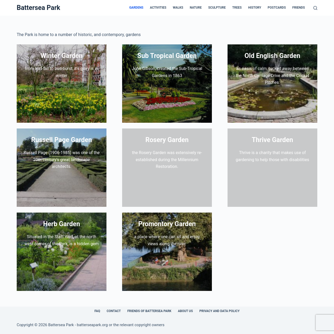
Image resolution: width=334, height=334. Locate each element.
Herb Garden (61, 224)
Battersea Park (38, 7)
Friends (298, 7)
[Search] (315, 8)
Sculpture (217, 7)
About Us (185, 311)
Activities (158, 7)
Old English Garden (272, 56)
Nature (196, 7)
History (254, 7)
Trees (237, 7)
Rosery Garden (167, 140)
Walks (178, 7)
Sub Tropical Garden (166, 56)
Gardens (136, 7)
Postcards (277, 7)
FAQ (97, 311)
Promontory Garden (167, 224)
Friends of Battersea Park (149, 311)
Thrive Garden (272, 140)
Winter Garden (62, 56)
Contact (114, 311)
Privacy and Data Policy (219, 311)
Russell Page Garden (61, 140)
